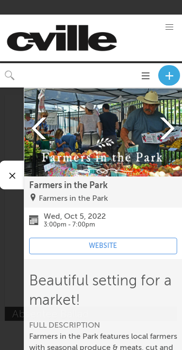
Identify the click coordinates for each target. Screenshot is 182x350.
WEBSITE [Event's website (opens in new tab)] (103, 245)
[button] (169, 27)
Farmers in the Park (73, 198)
